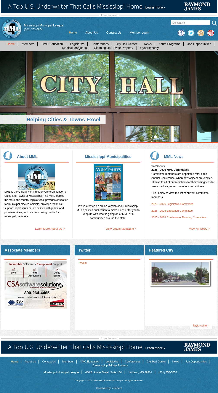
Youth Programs (169, 44)
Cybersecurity (149, 48)
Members (28, 44)
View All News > (199, 228)
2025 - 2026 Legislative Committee (172, 204)
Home (73, 32)
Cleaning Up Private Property (113, 48)
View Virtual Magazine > (121, 228)
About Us (91, 32)
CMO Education (52, 44)
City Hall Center (126, 44)
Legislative (77, 44)
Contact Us (113, 32)
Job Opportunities (199, 44)
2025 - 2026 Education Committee (172, 210)
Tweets (82, 262)
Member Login (139, 32)
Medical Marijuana (74, 48)
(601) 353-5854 (33, 29)
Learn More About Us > (50, 228)
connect (117, 388)
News (148, 44)
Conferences (100, 44)
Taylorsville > (201, 325)
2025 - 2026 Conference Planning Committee (178, 217)
